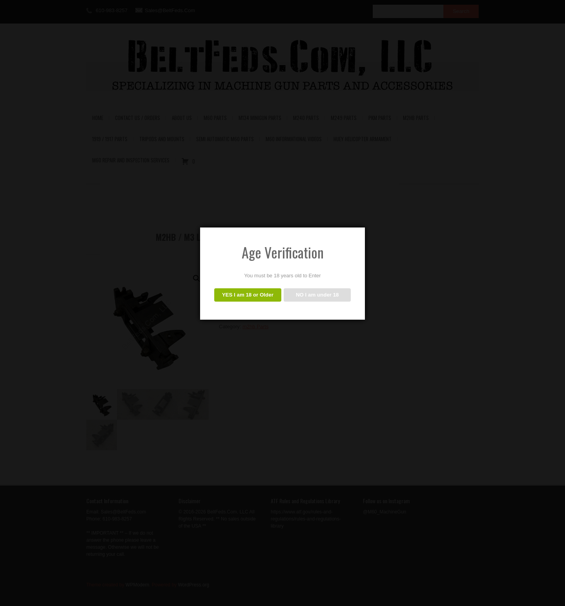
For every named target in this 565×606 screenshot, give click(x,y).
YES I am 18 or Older (247, 295)
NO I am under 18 (317, 295)
